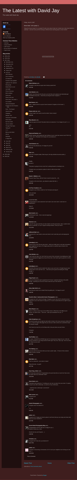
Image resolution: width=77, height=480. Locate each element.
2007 (6, 60)
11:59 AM (31, 217)
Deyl (30, 152)
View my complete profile (9, 37)
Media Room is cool (10, 87)
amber (30, 415)
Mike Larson (32, 394)
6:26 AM (31, 115)
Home (50, 463)
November (8, 64)
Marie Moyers (32, 308)
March (7, 147)
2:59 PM (31, 434)
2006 (6, 154)
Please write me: (33, 111)
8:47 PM (31, 344)
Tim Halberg (32, 348)
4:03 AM (31, 87)
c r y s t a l (31, 199)
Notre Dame (8, 119)
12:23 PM (31, 227)
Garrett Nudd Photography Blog (37, 425)
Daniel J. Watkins (33, 176)
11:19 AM (31, 208)
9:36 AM (31, 410)
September (8, 68)
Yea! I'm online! (9, 123)
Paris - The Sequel (10, 109)
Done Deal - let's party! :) (11, 99)
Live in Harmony (9, 76)
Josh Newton (32, 92)
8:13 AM (31, 398)
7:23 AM (31, 156)
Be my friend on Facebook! (10, 48)
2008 (6, 58)
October (8, 66)
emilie (30, 447)
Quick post (8, 95)
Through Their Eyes (10, 126)
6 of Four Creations (34, 188)
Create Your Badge (7, 28)
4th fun (7, 134)
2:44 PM (31, 261)
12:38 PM (31, 237)
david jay (6, 43)
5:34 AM (31, 106)
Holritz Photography (34, 403)
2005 (6, 156)
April (7, 145)
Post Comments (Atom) (36, 466)
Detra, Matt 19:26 (33, 288)
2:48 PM (31, 273)
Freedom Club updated (11, 80)
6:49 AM (31, 147)
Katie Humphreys (33, 319)
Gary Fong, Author (33, 371)
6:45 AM (31, 139)
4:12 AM (31, 97)
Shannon (31, 221)
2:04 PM (31, 249)
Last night (8, 89)
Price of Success (10, 91)
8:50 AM (31, 183)
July (7, 72)
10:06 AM (31, 453)
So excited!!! (9, 101)
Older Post (71, 463)
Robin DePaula (33, 83)
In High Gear (9, 138)
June (7, 141)
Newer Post (28, 463)
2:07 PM (31, 420)
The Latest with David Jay (30, 10)
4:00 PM (31, 304)
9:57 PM (31, 366)
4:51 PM (31, 314)
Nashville (8, 136)
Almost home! (9, 111)
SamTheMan (32, 337)
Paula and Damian (33, 133)
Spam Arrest (7, 50)
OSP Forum (7, 46)
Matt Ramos (32, 102)
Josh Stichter (32, 254)
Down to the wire (10, 97)
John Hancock (9, 74)
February (8, 149)
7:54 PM (31, 332)
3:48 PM (31, 292)
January (8, 151)
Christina (31, 438)
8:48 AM (31, 171)
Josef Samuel (32, 143)
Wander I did (9, 115)
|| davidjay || (32, 242)
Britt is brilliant (9, 93)
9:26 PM (31, 354)
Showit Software (8, 44)
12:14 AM (31, 389)
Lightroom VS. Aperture (11, 82)
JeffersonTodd (32, 232)
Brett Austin (32, 213)
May (7, 143)
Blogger (45, 475)
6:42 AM (31, 128)
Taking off (8, 128)
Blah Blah (31, 359)
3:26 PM (31, 283)
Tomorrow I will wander (11, 117)
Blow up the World (10, 132)
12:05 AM (31, 376)
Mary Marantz (32, 120)
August (8, 70)
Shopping (8, 113)
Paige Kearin (32, 278)
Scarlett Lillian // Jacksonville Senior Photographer (42, 297)
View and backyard (10, 103)
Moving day (8, 84)
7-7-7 (7, 130)
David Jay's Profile (6, 24)
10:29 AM (31, 195)
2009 (6, 56)
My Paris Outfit (9, 121)
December (8, 62)
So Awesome (9, 78)
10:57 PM (31, 442)
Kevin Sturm (32, 381)
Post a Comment (31, 456)
